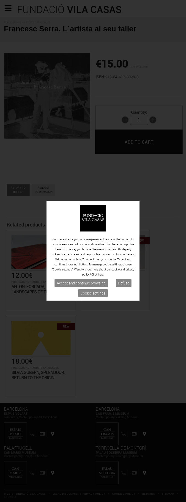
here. (101, 274)
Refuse (123, 283)
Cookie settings (93, 293)
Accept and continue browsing (81, 283)
